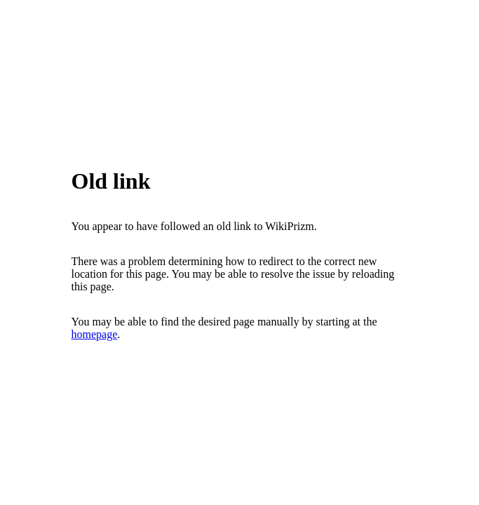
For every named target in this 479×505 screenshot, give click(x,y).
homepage (95, 334)
